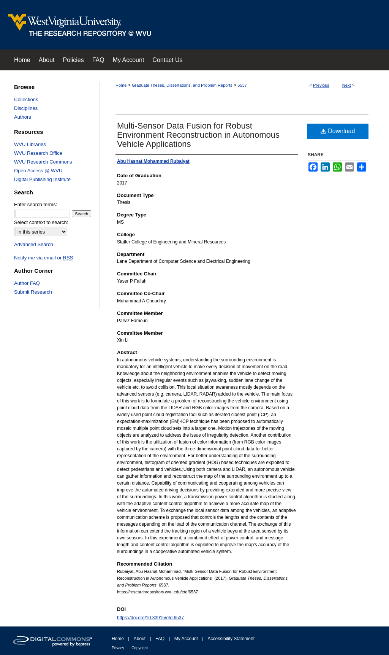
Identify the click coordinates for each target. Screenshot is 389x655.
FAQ (159, 638)
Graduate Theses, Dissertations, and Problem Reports (182, 85)
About (139, 638)
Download (338, 131)
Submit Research (33, 292)
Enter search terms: (35, 204)
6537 (242, 85)
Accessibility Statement (231, 638)
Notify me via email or (43, 258)
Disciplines (26, 108)
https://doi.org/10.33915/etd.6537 (150, 617)
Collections (26, 99)
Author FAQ (27, 283)
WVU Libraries (30, 144)
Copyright (139, 648)
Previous (321, 85)
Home (121, 85)
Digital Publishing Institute (42, 179)
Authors (22, 117)
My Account (186, 638)
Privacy (118, 648)
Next (346, 85)
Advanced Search (33, 244)
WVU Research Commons (43, 162)
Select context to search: (41, 222)
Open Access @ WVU (38, 170)
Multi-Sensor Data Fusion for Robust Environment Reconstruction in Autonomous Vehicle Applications (198, 135)
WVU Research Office (38, 153)
